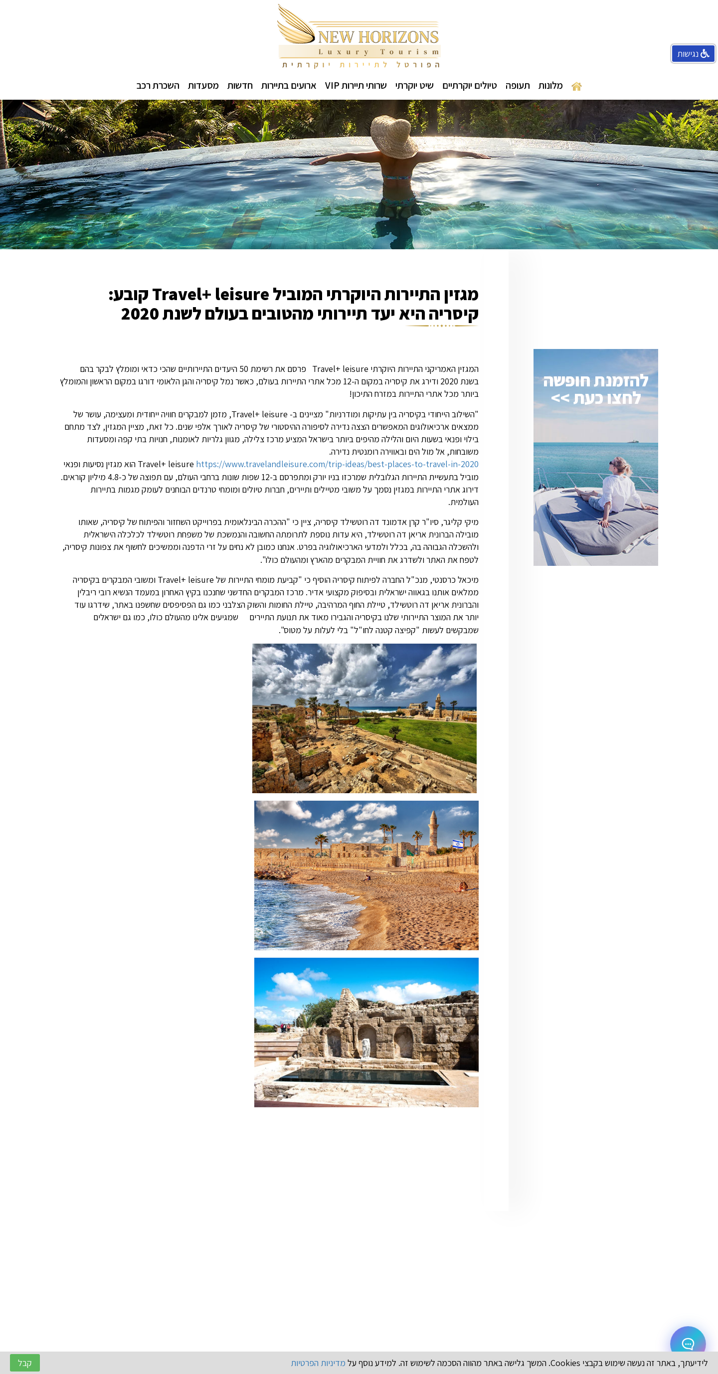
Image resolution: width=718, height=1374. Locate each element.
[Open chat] (688, 1344)
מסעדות (203, 85)
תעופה (518, 85)
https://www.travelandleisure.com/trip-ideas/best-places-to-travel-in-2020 (337, 464)
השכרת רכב (158, 85)
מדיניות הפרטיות (318, 1363)
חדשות (240, 85)
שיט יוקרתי (414, 85)
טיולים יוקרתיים (469, 85)
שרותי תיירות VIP (356, 85)
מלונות (550, 85)
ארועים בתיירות (289, 85)
